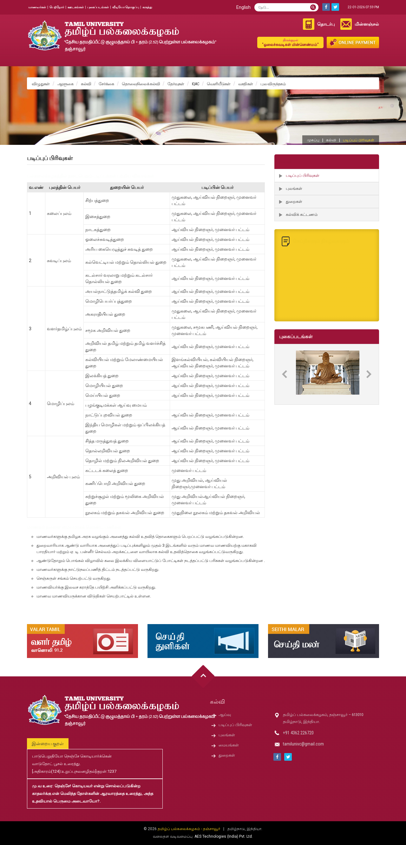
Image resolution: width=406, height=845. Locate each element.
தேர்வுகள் (175, 83)
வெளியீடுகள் (219, 83)
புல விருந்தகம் (272, 83)
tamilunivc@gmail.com (303, 743)
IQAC (195, 83)
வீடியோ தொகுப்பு (125, 7)
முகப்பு (313, 140)
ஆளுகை (65, 83)
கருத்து (147, 7)
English (243, 7)
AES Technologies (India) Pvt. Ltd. (223, 836)
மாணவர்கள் (37, 7)
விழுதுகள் (41, 83)
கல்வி (86, 83)
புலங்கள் (294, 188)
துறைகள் (294, 201)
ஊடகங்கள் (76, 7)
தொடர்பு (326, 24)
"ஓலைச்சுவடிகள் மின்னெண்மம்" (290, 42)
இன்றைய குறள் (48, 743)
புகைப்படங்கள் (98, 7)
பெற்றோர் (56, 7)
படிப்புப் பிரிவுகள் (302, 175)
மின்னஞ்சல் (367, 24)
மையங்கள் (229, 745)
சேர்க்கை (106, 83)
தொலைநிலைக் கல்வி (141, 83)
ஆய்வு (225, 714)
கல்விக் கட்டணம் (302, 214)
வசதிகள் (245, 83)
